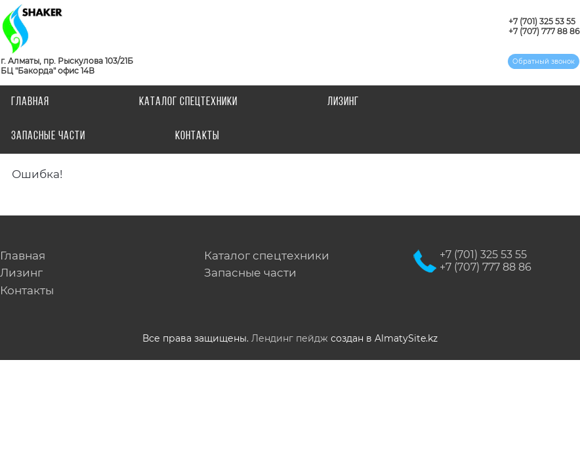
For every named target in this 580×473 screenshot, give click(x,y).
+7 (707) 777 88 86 (543, 31)
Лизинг (343, 102)
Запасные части (48, 136)
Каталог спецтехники (188, 102)
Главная (30, 102)
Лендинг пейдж (289, 338)
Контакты (197, 136)
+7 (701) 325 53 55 (541, 21)
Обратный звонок (543, 61)
